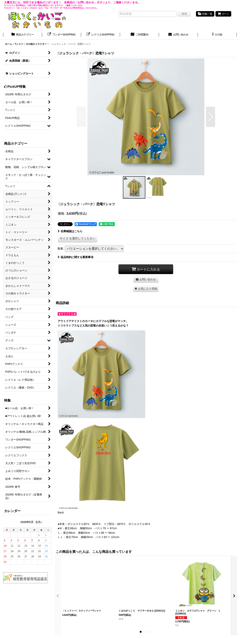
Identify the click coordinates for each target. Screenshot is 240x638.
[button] (217, 35)
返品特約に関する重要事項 (75, 257)
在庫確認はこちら (70, 231)
